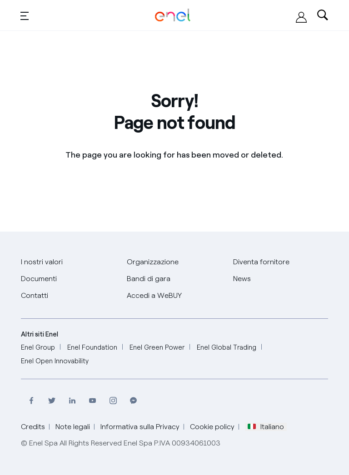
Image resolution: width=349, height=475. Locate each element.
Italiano (266, 427)
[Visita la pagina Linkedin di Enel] (72, 401)
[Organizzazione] (153, 262)
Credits (33, 426)
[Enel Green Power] (157, 347)
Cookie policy (212, 426)
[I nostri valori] (42, 262)
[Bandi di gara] (148, 279)
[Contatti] (34, 296)
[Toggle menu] (25, 15)
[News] (242, 279)
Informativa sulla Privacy (139, 426)
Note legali (72, 426)
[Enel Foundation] (92, 347)
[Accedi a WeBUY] (154, 296)
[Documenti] (39, 279)
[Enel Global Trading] (226, 347)
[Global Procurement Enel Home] (172, 15)
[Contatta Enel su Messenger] (133, 401)
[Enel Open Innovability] (55, 361)
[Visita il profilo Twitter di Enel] (51, 401)
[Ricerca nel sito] (322, 15)
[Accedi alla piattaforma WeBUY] (301, 17)
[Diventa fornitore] (261, 262)
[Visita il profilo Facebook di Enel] (31, 401)
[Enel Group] (38, 347)
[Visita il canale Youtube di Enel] (92, 401)
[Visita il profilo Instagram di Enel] (113, 401)
